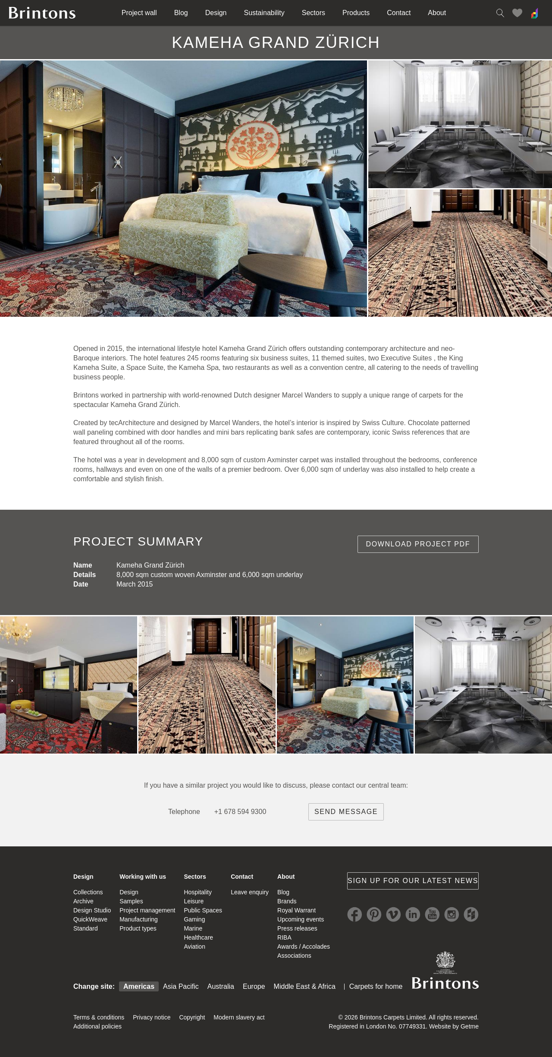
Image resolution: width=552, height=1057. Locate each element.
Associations (294, 955)
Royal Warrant (296, 910)
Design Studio (92, 910)
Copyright (192, 1017)
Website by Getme (454, 1026)
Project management (147, 910)
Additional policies (97, 1026)
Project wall (139, 12)
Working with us (142, 876)
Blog (181, 12)
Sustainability (264, 12)
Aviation (194, 946)
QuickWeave (90, 919)
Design (216, 12)
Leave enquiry (250, 892)
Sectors (313, 12)
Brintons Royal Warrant (445, 970)
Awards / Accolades (303, 946)
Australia (220, 986)
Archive (83, 901)
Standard (85, 928)
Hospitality (198, 892)
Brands (286, 901)
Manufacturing (138, 919)
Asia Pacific (181, 986)
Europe (254, 986)
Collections (88, 892)
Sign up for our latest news (413, 880)
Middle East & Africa (305, 986)
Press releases (297, 928)
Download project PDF (418, 544)
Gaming (194, 919)
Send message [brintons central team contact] (346, 811)
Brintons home (42, 13)
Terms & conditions (98, 1017)
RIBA (284, 937)
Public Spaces (203, 910)
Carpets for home (376, 986)
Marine (193, 928)
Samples (131, 901)
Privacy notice (151, 1017)
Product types (138, 928)
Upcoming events (300, 919)
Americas (138, 986)
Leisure (194, 901)
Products (356, 12)
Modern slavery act (238, 1017)
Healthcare (198, 937)
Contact (399, 12)
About (437, 12)
